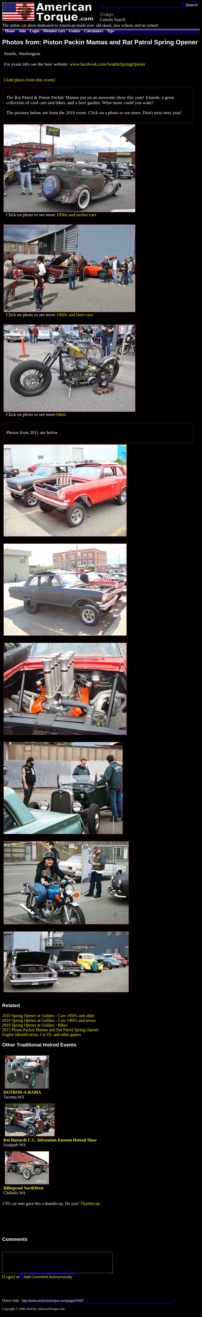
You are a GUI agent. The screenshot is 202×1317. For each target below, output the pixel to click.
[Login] (8, 1280)
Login (34, 31)
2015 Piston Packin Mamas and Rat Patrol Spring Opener (50, 1030)
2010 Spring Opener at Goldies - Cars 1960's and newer (49, 1020)
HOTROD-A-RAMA (22, 1092)
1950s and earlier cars (77, 214)
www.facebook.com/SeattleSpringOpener (107, 64)
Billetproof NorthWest (23, 1188)
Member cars (54, 31)
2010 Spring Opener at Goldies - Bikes (35, 1025)
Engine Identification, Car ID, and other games (41, 1034)
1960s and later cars (75, 314)
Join (22, 31)
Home (10, 31)
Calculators (93, 31)
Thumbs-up (90, 1203)
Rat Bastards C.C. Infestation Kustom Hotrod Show (50, 1140)
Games (74, 31)
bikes (61, 414)
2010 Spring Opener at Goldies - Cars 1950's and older (48, 1015)
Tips (110, 31)
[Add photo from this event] (29, 79)
